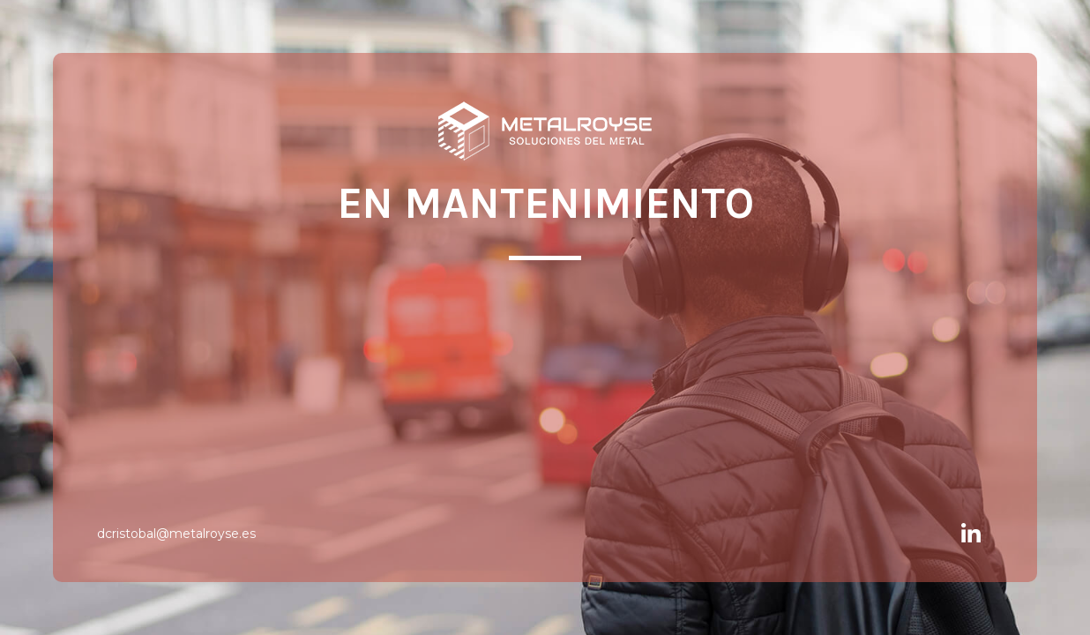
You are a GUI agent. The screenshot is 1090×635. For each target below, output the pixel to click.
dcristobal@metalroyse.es (176, 534)
